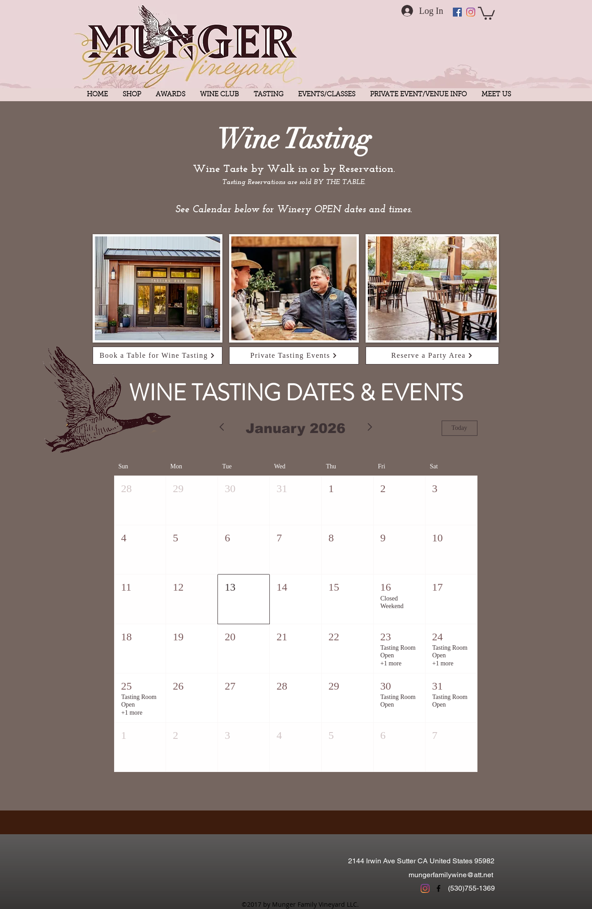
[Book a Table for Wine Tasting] (157, 355)
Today (459, 428)
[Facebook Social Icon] (457, 12)
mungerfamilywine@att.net (451, 874)
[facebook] (438, 888)
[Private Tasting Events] (294, 355)
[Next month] (370, 428)
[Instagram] (470, 12)
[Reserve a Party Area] (432, 355)
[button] (486, 12)
